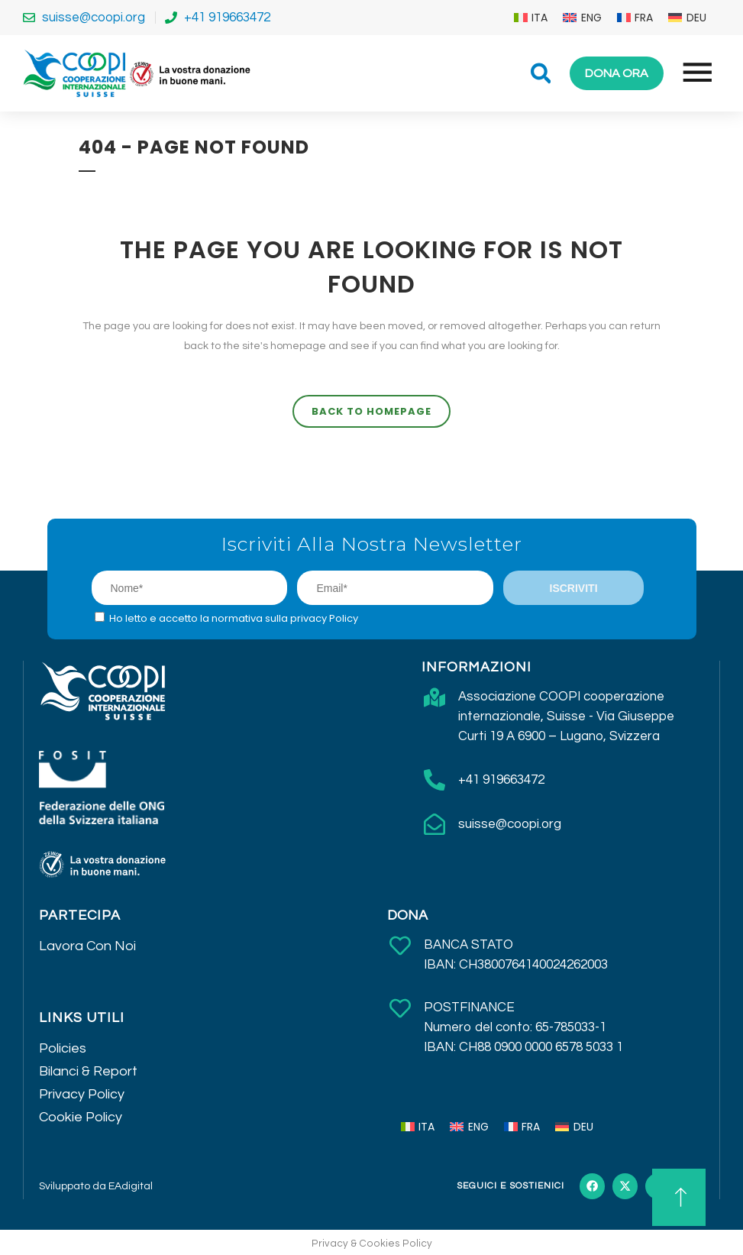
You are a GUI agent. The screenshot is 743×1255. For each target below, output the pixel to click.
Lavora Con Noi (87, 946)
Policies (62, 1048)
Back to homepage (371, 411)
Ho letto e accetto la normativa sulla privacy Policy (233, 618)
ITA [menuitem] (539, 17)
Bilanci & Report (88, 1071)
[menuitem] (531, 17)
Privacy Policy (81, 1094)
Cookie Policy (80, 1117)
